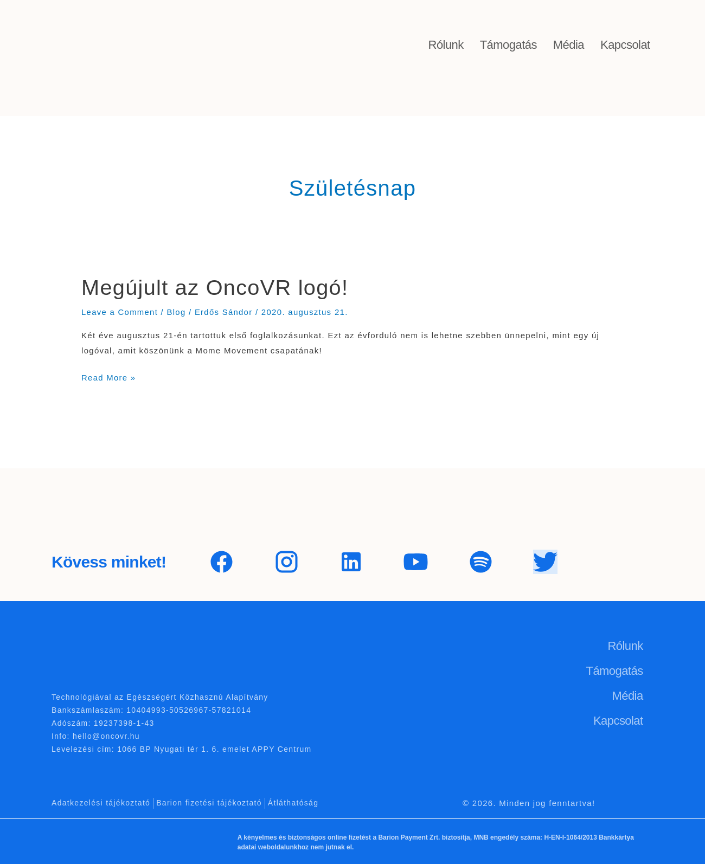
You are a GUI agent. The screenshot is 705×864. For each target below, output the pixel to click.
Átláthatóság (293, 802)
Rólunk (446, 44)
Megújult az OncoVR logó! (215, 287)
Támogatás (508, 44)
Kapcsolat (625, 44)
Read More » (108, 376)
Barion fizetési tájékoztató (209, 802)
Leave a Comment (119, 311)
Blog (177, 311)
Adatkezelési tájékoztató (101, 802)
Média (568, 44)
